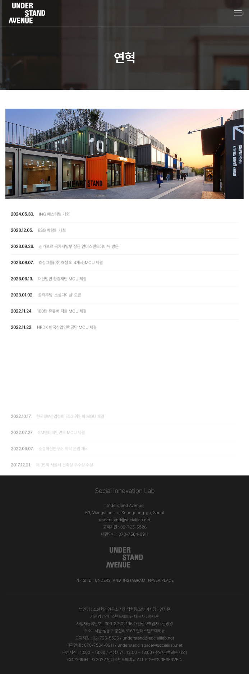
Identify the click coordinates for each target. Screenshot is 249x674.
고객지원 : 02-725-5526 (125, 527)
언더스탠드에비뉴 (121, 659)
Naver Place (161, 580)
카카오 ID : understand (98, 580)
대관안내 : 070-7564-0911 (124, 534)
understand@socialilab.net (125, 519)
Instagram (134, 580)
